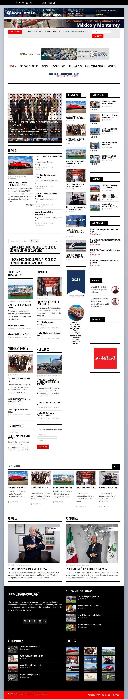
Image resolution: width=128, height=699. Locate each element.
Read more (29, 205)
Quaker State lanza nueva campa (90, 625)
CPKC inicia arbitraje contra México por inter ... (75, 117)
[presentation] (114, 466)
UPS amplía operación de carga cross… (48, 303)
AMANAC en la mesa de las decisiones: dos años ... (76, 208)
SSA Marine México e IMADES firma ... (109, 157)
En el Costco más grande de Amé (89, 615)
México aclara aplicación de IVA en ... (110, 205)
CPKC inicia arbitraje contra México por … (17, 184)
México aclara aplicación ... (63, 488)
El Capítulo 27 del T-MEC (98, 287)
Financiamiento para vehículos (31, 675)
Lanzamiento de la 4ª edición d (89, 606)
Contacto (116, 695)
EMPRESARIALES (75, 66)
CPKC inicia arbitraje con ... (18, 488)
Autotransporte (58, 66)
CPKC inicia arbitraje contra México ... (109, 187)
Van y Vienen (97, 306)
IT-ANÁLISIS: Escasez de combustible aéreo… (45, 414)
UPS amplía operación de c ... (86, 489)
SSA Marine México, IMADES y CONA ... (109, 103)
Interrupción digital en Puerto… (19, 334)
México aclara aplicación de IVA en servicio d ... (75, 163)
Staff (98, 695)
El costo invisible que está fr (30, 647)
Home (13, 66)
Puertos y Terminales (29, 66)
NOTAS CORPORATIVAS (95, 66)
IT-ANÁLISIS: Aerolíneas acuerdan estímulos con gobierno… (48, 382)
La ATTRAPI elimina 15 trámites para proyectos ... (75, 256)
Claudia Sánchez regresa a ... (40, 489)
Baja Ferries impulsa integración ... (109, 144)
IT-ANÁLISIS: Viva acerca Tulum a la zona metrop (105, 251)
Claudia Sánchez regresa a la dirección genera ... (75, 140)
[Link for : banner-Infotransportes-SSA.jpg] (64, 12)
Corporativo (96, 292)
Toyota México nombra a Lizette (31, 656)
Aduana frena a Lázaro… (16, 326)
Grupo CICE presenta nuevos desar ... (109, 130)
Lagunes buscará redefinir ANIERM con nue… (86, 569)
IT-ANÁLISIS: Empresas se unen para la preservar (104, 262)
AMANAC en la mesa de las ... (108, 489)
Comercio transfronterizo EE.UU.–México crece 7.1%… (20, 400)
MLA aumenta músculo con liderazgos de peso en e (105, 241)
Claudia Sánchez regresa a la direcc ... (109, 196)
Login (44, 3)
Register (52, 3)
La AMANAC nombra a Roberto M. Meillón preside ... (76, 232)
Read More (93, 110)
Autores (112, 66)
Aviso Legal (106, 695)
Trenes (45, 66)
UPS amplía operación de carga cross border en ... (75, 185)
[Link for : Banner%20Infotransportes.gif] (64, 23)
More (60, 140)
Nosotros (91, 695)
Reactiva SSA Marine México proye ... (109, 116)
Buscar (98, 36)
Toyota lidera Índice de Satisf (30, 665)
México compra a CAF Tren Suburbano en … (44, 213)
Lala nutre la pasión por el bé (88, 597)
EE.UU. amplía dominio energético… (45, 323)
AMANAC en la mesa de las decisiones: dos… (27, 569)
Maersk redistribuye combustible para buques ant (104, 231)
